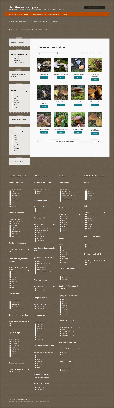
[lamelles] (12, 56)
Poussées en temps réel (38, 14)
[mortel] (60, 197)
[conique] (10, 197)
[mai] (85, 222)
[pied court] (35, 306)
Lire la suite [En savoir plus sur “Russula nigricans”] (44, 77)
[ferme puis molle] (60, 331)
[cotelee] (10, 343)
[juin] (85, 224)
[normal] (10, 306)
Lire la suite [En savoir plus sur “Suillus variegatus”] (95, 105)
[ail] (60, 250)
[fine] (10, 351)
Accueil (12, 29)
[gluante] (10, 234)
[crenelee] (10, 345)
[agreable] (60, 248)
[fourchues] (10, 304)
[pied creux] (35, 288)
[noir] (12, 104)
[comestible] (60, 193)
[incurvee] (10, 353)
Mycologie (65, 14)
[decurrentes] (35, 265)
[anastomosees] (10, 302)
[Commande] (47, 53)
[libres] (35, 273)
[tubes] (12, 58)
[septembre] (85, 230)
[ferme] (60, 329)
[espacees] (10, 323)
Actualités (26, 14)
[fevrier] (85, 216)
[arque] (35, 232)
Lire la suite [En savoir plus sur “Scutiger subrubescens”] (61, 77)
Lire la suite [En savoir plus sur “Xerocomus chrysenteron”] (95, 133)
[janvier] (85, 214)
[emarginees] (35, 269)
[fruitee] (60, 262)
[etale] (10, 206)
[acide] (60, 246)
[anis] (60, 254)
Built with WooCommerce (42, 401)
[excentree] (35, 389)
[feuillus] (85, 193)
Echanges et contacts (53, 14)
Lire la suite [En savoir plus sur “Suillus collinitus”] (61, 105)
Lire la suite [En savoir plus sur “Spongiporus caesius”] (78, 77)
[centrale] (35, 387)
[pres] (85, 199)
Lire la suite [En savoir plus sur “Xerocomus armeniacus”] (61, 132)
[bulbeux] (35, 238)
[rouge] (10, 285)
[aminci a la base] (35, 228)
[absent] (35, 226)
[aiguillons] (12, 60)
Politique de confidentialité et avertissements (22, 401)
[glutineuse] (10, 236)
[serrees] (10, 325)
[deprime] (10, 204)
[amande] (60, 252)
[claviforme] (10, 195)
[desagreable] (60, 258)
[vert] (10, 287)
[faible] (60, 260)
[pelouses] (85, 195)
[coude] (35, 242)
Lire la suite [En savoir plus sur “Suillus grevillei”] (78, 105)
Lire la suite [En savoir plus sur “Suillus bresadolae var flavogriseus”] (44, 106)
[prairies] (85, 197)
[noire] (60, 226)
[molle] (60, 333)
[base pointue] (35, 236)
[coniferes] (85, 191)
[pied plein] (35, 290)
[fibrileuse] (10, 229)
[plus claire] (10, 371)
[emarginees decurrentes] (35, 271)
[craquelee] (10, 223)
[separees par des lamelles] (10, 307)
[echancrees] (35, 267)
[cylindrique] (10, 202)
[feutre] (10, 227)
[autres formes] (10, 191)
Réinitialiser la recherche (17, 162)
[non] (35, 191)
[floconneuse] (10, 231)
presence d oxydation (38, 29)
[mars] (85, 218)
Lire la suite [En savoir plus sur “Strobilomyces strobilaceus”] (95, 79)
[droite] (10, 347)
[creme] (12, 98)
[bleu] (12, 94)
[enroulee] (10, 349)
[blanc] (12, 93)
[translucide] (60, 232)
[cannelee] (10, 341)
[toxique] (60, 200)
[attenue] (35, 234)
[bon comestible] (60, 191)
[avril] (85, 220)
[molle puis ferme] (60, 335)
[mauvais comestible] (60, 195)
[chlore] (60, 256)
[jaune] (12, 102)
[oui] (35, 193)
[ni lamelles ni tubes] (12, 62)
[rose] (12, 107)
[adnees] (35, 261)
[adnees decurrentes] (35, 263)
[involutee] (10, 355)
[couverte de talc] (10, 221)
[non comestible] (60, 199)
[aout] (85, 228)
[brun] (12, 96)
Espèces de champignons (14, 14)
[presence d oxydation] (10, 251)
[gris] (12, 100)
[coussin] (10, 200)
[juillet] (85, 226)
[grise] (35, 210)
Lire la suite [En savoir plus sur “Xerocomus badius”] (78, 132)
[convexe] (10, 199)
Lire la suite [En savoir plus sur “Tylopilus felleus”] (44, 132)
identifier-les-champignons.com (26, 7)
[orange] (12, 105)
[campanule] (10, 193)
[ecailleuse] (10, 225)
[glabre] (10, 233)
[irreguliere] (10, 357)
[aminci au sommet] (35, 230)
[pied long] (35, 308)
